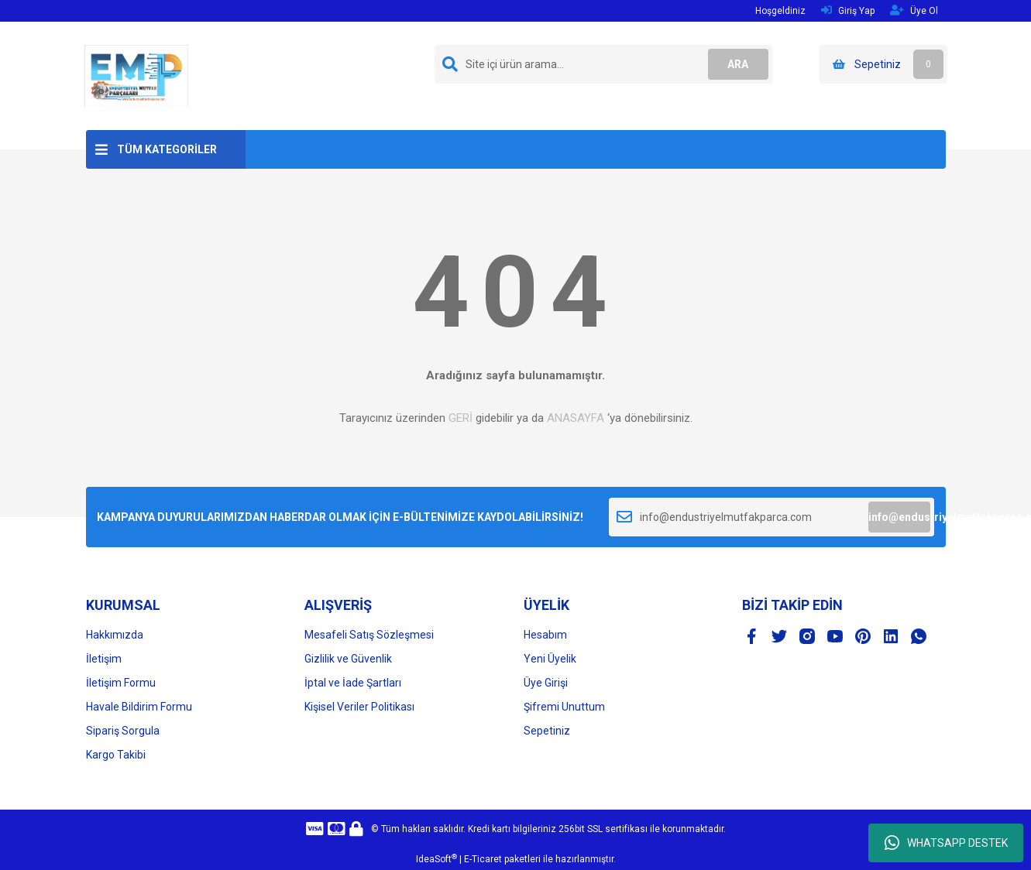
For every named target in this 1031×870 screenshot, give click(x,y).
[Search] (603, 64)
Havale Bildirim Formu (139, 706)
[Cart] (883, 64)
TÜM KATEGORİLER (167, 149)
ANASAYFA (575, 418)
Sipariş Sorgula (123, 730)
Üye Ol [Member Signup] (914, 10)
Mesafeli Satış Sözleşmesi (369, 635)
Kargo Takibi (116, 754)
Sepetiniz (547, 730)
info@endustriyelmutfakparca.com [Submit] (899, 517)
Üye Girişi (546, 682)
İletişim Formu (121, 682)
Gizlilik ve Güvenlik (348, 658)
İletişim (104, 658)
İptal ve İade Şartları (352, 682)
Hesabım (545, 635)
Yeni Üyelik (550, 658)
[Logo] (136, 75)
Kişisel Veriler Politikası (359, 706)
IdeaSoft (436, 859)
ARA (737, 64)
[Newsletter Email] (772, 517)
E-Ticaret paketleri (502, 859)
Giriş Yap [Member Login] (848, 10)
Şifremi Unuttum (564, 706)
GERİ (460, 418)
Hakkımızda (114, 635)
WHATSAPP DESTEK (946, 842)
